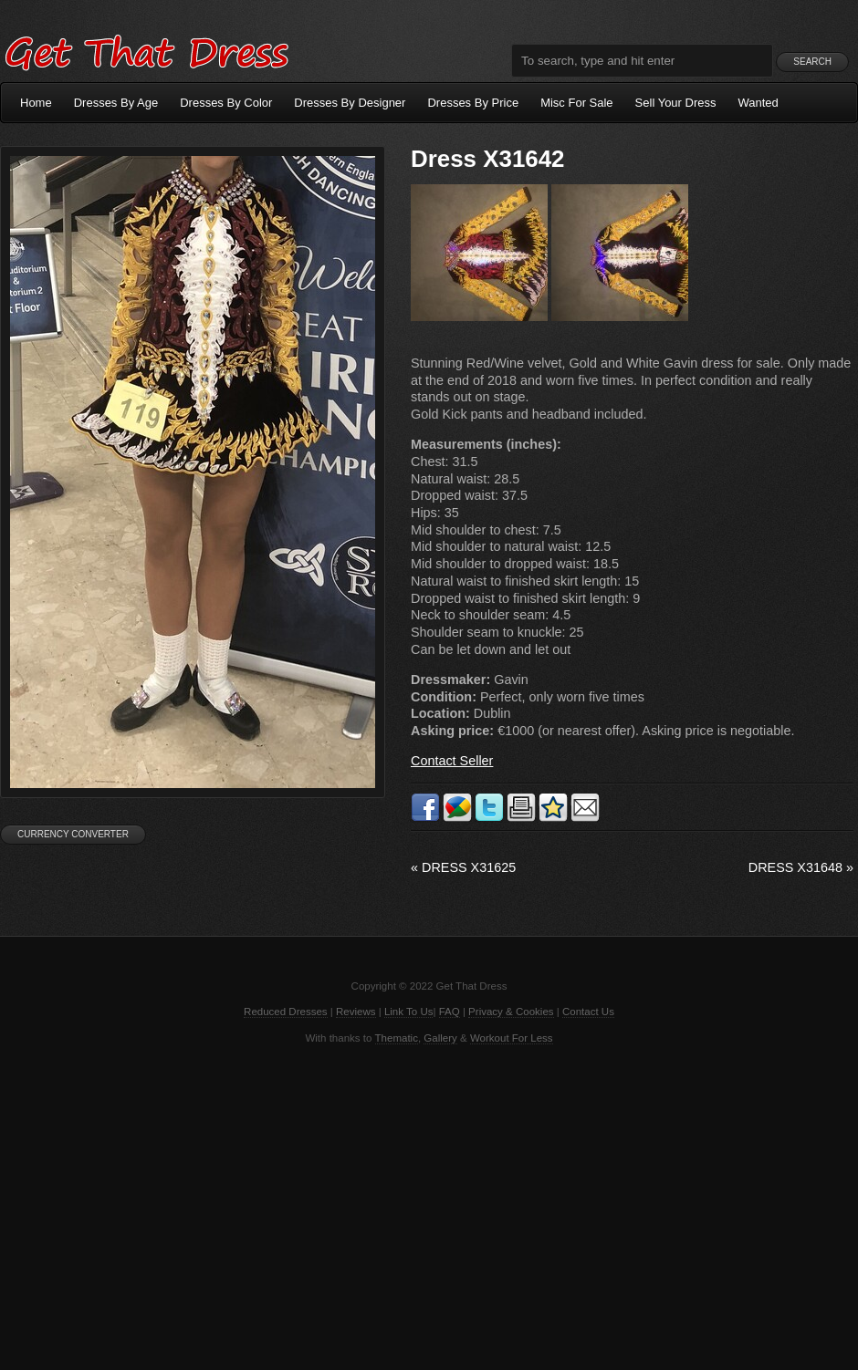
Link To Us (409, 1011)
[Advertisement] (429, 1206)
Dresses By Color (226, 102)
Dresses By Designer (349, 102)
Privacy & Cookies (510, 1011)
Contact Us (588, 1011)
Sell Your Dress (676, 102)
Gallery (440, 1038)
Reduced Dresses (286, 1011)
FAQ (449, 1011)
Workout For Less (511, 1038)
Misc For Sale (576, 102)
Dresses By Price (472, 102)
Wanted (758, 102)
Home (36, 102)
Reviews (356, 1011)
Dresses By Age (116, 102)
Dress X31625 (463, 867)
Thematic (396, 1038)
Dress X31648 (800, 867)
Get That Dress (146, 50)
